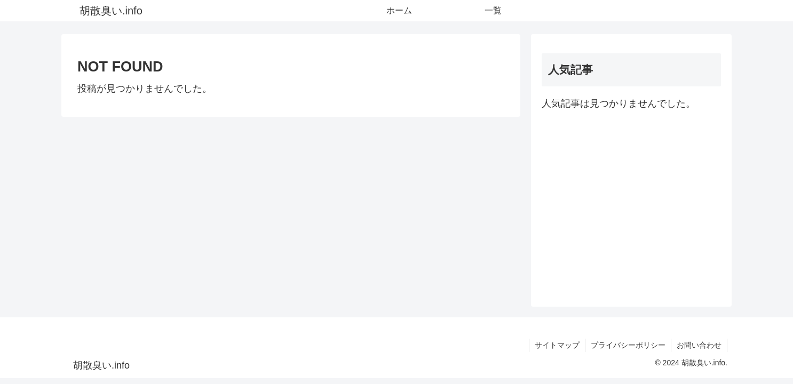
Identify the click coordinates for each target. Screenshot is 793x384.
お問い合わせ (699, 345)
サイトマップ (557, 345)
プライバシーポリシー (628, 345)
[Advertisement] (631, 204)
